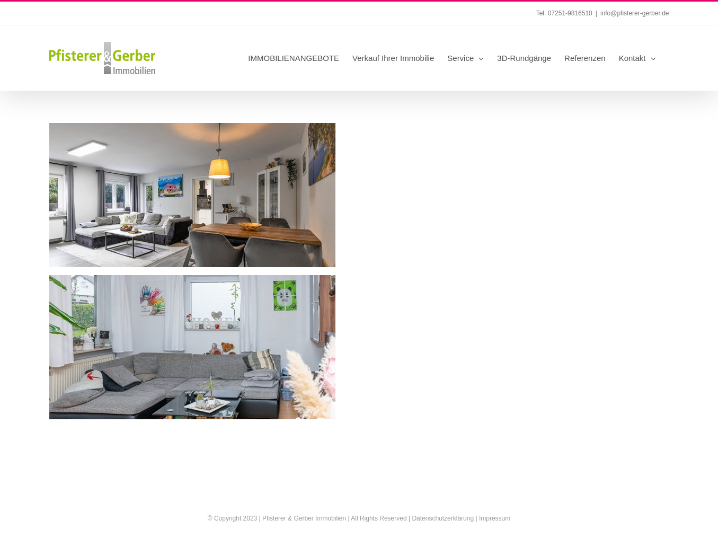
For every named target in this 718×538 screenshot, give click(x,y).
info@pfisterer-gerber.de (634, 13)
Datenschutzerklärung (443, 518)
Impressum (494, 518)
